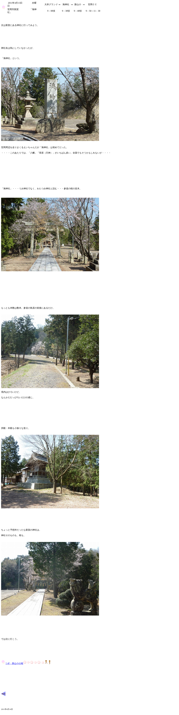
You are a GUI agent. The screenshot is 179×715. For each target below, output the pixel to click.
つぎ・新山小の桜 (26, 663)
